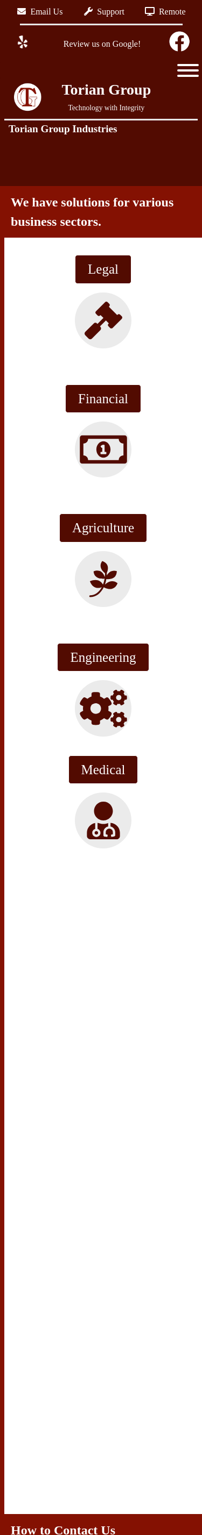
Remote (165, 11)
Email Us (39, 11)
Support (104, 11)
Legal (103, 269)
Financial (103, 398)
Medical (103, 769)
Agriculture (103, 527)
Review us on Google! (101, 43)
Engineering (103, 657)
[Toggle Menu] (188, 70)
